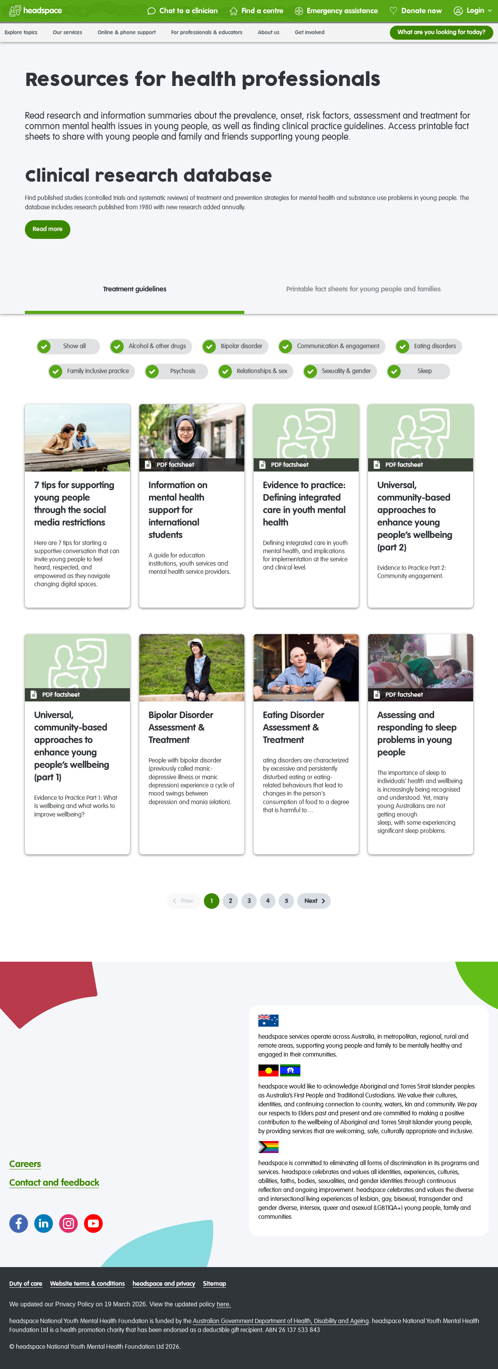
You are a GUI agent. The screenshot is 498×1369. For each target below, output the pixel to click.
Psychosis (170, 371)
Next (311, 901)
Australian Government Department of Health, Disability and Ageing (281, 1321)
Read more (48, 229)
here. (224, 1304)
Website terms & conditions (87, 1284)
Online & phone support (130, 32)
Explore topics (24, 32)
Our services (70, 32)
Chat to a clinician (182, 11)
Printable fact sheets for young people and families (363, 289)
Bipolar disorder (232, 346)
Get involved (313, 32)
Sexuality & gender (337, 371)
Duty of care (25, 1284)
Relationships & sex (253, 371)
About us (272, 32)
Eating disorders (426, 346)
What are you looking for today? (442, 33)
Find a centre (256, 11)
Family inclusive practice (89, 371)
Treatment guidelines (135, 289)
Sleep (410, 371)
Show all (61, 346)
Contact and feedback (54, 1183)
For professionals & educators (210, 32)
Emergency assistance (336, 11)
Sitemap (214, 1284)
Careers (25, 1164)
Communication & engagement (329, 346)
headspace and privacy (164, 1284)
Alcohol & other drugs (148, 346)
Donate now (415, 11)
